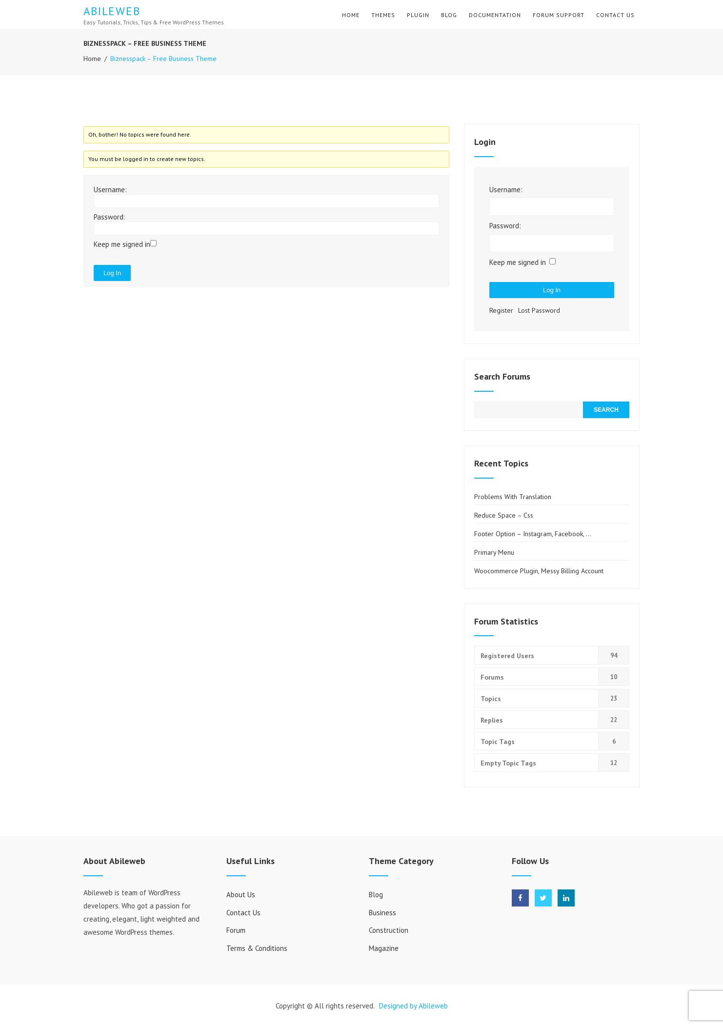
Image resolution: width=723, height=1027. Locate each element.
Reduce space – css (503, 515)
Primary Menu (494, 552)
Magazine (384, 948)
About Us (240, 894)
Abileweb (112, 11)
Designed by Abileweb (413, 1005)
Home (351, 15)
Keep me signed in (122, 244)
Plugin (418, 15)
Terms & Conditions (256, 948)
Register (501, 310)
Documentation (495, 15)
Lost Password (539, 310)
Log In (112, 273)
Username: (110, 189)
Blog (449, 15)
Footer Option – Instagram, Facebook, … (532, 533)
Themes (383, 15)
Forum (235, 930)
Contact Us (615, 15)
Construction (388, 930)
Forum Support (558, 15)
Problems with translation (512, 496)
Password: (109, 217)
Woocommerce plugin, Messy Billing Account (538, 570)
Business (382, 912)
